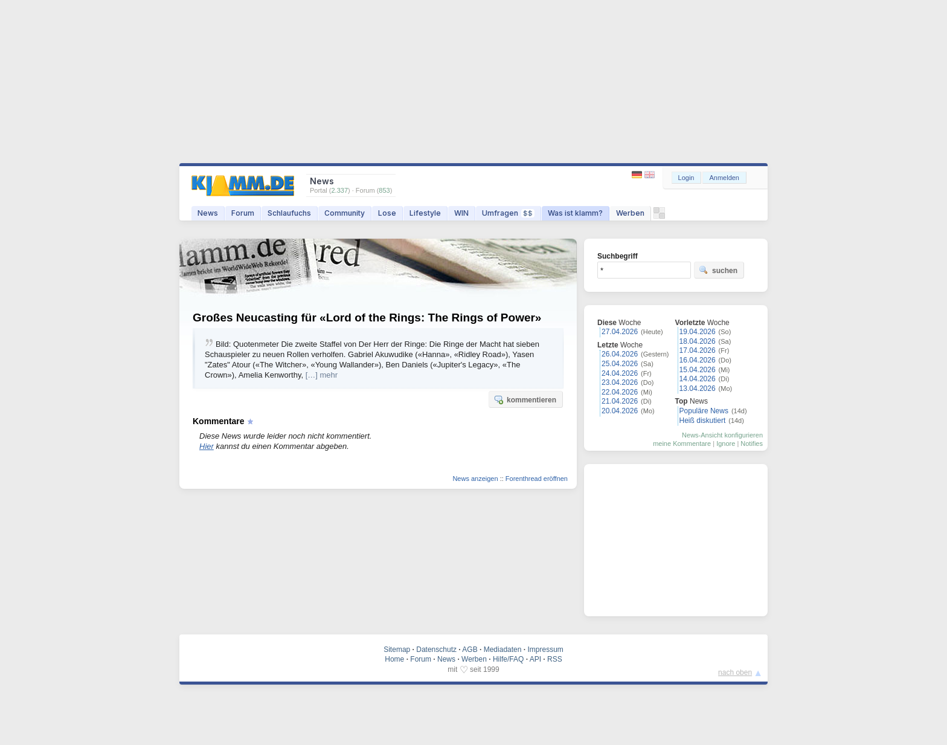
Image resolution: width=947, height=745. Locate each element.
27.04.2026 (620, 331)
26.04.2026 (620, 354)
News (207, 213)
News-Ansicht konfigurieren (722, 435)
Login (686, 177)
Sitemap (397, 649)
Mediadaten (503, 649)
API (535, 659)
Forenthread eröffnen (537, 478)
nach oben (735, 672)
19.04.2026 (697, 331)
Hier (206, 446)
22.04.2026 (620, 392)
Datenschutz (436, 649)
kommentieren (524, 399)
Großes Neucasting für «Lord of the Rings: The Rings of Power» (367, 317)
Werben (630, 213)
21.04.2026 (620, 401)
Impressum (545, 649)
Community (344, 213)
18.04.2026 (697, 341)
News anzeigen (475, 478)
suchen (718, 270)
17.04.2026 (697, 350)
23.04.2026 (620, 382)
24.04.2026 (620, 373)
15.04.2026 (697, 370)
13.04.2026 (697, 388)
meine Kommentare (682, 443)
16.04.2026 (697, 360)
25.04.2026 (620, 364)
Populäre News (703, 411)
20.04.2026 (620, 411)
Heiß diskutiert (702, 420)
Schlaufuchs (289, 213)
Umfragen (508, 213)
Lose (387, 213)
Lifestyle (425, 213)
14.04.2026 (697, 379)
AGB (469, 649)
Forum (242, 213)
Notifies (751, 443)
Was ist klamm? (575, 213)
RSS (554, 659)
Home (394, 659)
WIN (461, 213)
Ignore (725, 443)
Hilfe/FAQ (508, 659)
